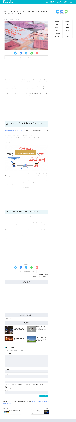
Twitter (58, 13)
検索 (71, 1)
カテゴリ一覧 (58, 2)
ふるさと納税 (57, 33)
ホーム (47, 2)
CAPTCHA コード (9, 391)
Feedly (66, 13)
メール (6, 375)
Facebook (62, 13)
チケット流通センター (10, 130)
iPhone (67, 24)
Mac (57, 24)
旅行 (57, 30)
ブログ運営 (57, 36)
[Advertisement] (26, 68)
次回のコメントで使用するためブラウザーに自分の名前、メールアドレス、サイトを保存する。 (25, 385)
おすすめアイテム (57, 27)
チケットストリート (21, 130)
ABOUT (67, 36)
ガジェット (67, 21)
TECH (67, 27)
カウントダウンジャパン (42, 277)
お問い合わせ (65, 2)
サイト (6, 380)
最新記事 (52, 2)
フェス (46, 275)
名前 (6, 369)
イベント (67, 33)
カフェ (67, 30)
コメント (7, 354)
